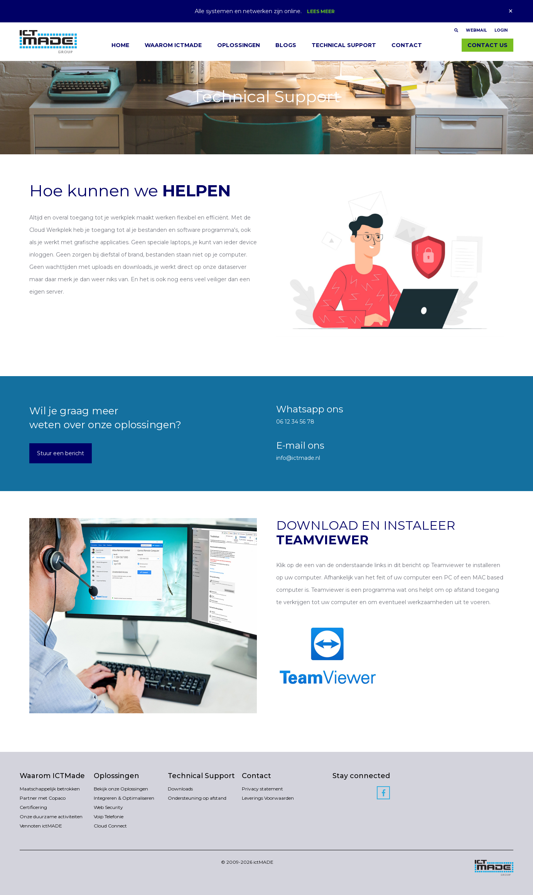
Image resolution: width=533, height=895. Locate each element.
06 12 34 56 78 (295, 421)
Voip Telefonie (108, 816)
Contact (406, 45)
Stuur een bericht (60, 453)
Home (120, 45)
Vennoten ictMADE (41, 826)
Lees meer (321, 11)
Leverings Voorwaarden (268, 798)
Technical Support (344, 45)
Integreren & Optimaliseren (124, 798)
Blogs (285, 45)
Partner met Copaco (43, 798)
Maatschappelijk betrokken (50, 789)
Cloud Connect (110, 826)
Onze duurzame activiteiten (51, 816)
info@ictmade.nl (298, 457)
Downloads (180, 789)
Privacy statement (262, 789)
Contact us (487, 45)
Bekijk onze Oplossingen (121, 789)
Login (501, 30)
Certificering (33, 807)
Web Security (108, 807)
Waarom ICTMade (173, 45)
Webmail (476, 30)
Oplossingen (238, 45)
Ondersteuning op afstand (197, 798)
